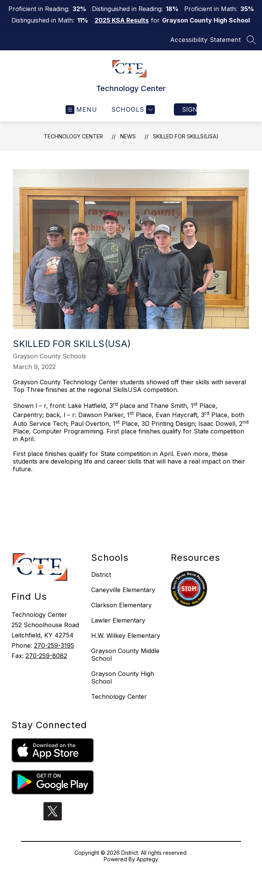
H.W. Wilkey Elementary (125, 635)
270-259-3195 (54, 645)
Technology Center (73, 136)
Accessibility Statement (205, 39)
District (101, 574)
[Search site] (251, 39)
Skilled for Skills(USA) (186, 136)
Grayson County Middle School (125, 654)
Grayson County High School (122, 677)
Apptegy (147, 859)
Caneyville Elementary (123, 590)
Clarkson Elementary (121, 605)
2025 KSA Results (122, 20)
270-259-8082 (46, 656)
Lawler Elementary (118, 620)
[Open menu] (81, 109)
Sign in (189, 109)
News (128, 136)
